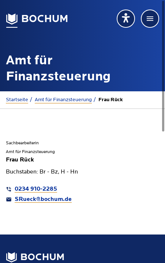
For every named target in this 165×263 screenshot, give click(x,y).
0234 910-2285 (36, 189)
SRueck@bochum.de (43, 199)
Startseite (17, 99)
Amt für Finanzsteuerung (63, 99)
